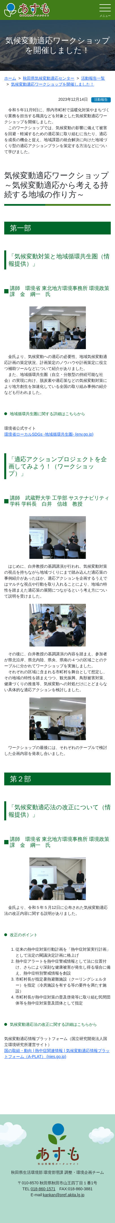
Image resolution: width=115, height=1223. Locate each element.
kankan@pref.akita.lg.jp (63, 1195)
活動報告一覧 (93, 78)
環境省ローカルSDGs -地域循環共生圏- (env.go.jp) (49, 434)
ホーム (10, 78)
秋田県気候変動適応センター (48, 78)
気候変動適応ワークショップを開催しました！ (52, 84)
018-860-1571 (43, 1189)
